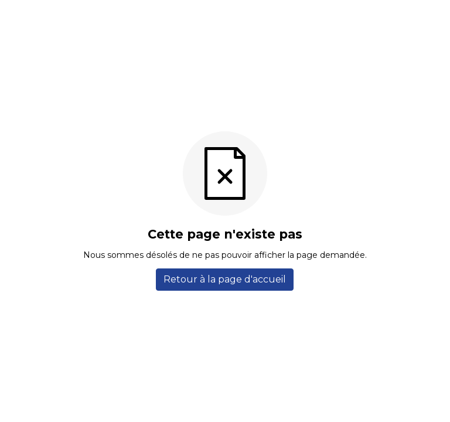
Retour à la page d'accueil (224, 279)
